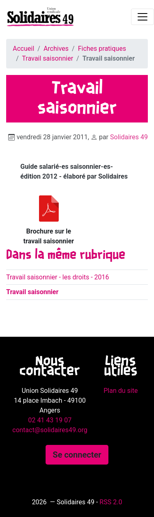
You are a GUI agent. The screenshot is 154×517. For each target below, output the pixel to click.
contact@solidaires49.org (49, 430)
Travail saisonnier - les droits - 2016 (57, 277)
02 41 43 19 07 (49, 420)
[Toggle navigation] (142, 17)
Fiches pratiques (102, 48)
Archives (56, 48)
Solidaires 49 (129, 137)
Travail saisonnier (47, 58)
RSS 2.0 (110, 502)
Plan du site (120, 391)
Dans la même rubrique (65, 255)
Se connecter (77, 455)
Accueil (23, 48)
